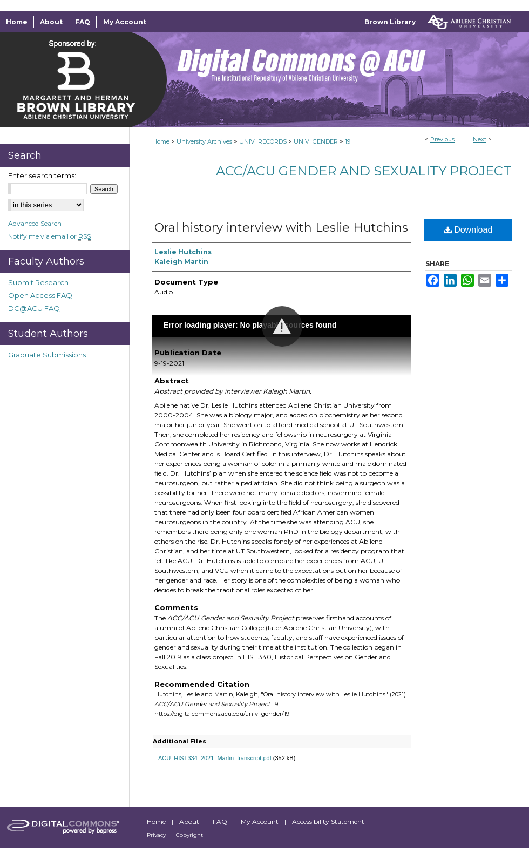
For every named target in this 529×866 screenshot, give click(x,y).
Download (468, 229)
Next (479, 139)
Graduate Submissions (47, 354)
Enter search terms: (42, 175)
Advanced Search (35, 223)
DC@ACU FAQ (34, 308)
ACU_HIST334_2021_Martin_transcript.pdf (215, 758)
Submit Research (38, 282)
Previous (442, 139)
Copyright (189, 834)
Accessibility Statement (328, 821)
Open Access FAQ (40, 295)
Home (160, 141)
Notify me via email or (49, 236)
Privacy (157, 834)
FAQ (221, 821)
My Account (260, 821)
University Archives (204, 141)
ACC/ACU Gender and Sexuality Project (364, 171)
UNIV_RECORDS (263, 141)
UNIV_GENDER (316, 141)
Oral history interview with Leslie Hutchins (281, 227)
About (190, 821)
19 (347, 141)
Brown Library (390, 22)
